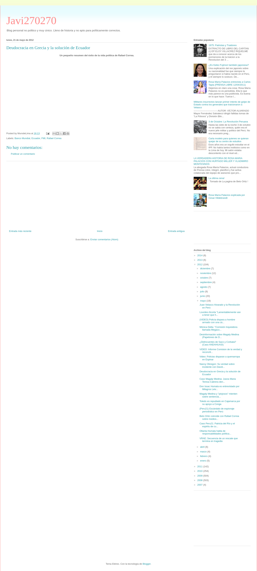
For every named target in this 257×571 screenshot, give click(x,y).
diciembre (205, 268)
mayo (203, 300)
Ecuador (35, 138)
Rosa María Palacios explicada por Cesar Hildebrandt (226, 196)
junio (203, 296)
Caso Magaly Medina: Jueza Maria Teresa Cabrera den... (217, 380)
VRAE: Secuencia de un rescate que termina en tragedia (218, 440)
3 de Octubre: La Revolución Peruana (228, 121)
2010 (200, 471)
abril (202, 447)
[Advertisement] (97, 194)
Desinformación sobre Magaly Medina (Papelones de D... (219, 336)
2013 (200, 260)
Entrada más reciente (20, 231)
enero (203, 460)
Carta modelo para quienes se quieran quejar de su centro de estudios (228, 140)
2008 (200, 480)
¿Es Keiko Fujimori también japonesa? (228, 65)
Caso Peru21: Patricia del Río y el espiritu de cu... (217, 425)
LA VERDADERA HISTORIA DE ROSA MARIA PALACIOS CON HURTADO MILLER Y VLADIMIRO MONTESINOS (221, 161)
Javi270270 (31, 20)
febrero (204, 456)
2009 (200, 475)
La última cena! (216, 178)
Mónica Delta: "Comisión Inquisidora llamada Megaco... (218, 328)
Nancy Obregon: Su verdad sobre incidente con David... (217, 365)
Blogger (147, 563)
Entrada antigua (176, 231)
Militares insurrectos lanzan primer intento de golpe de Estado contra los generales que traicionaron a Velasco (222, 104)
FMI (43, 138)
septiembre (206, 282)
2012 (200, 264)
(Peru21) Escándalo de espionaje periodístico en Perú (216, 410)
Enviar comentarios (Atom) (104, 239)
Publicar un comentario (23, 153)
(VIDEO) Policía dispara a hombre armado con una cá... (217, 321)
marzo (203, 451)
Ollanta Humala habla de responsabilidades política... (215, 432)
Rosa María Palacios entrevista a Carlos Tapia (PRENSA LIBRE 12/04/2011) (229, 83)
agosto (204, 287)
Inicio (99, 231)
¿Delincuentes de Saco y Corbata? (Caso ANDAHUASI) (217, 343)
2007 (200, 484)
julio (202, 291)
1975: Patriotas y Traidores (222, 45)
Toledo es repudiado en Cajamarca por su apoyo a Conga (219, 402)
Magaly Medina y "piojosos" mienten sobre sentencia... (218, 395)
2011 (200, 466)
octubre (204, 277)
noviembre (206, 273)
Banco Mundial (22, 138)
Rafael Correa (54, 138)
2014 (200, 255)
